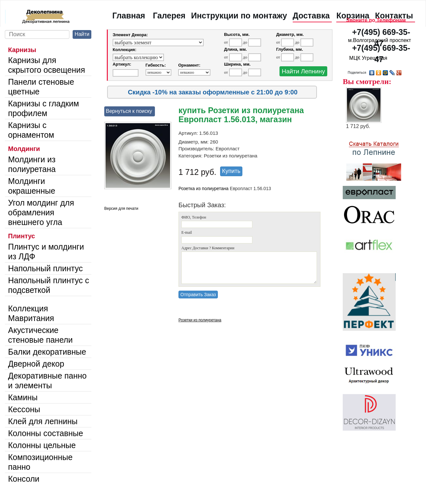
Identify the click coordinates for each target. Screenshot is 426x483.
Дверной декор (36, 363)
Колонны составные (45, 433)
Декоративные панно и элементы (47, 380)
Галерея (169, 15)
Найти (82, 34)
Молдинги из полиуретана (32, 164)
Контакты (394, 15)
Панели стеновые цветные (41, 86)
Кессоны (24, 409)
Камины (22, 397)
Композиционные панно (40, 462)
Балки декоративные (47, 351)
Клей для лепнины (42, 421)
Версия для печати (121, 208)
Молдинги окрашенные (31, 186)
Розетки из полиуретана (199, 320)
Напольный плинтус (45, 268)
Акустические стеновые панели (40, 335)
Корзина (352, 15)
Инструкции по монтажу (239, 15)
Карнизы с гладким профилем (43, 108)
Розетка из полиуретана (203, 188)
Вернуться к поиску (129, 111)
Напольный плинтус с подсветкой (48, 285)
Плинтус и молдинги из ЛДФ (46, 251)
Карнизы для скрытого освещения (46, 65)
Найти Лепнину (303, 71)
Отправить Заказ (198, 294)
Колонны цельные (42, 445)
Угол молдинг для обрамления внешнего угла (41, 212)
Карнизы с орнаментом (31, 130)
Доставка (311, 15)
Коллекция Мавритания (31, 313)
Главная (128, 15)
